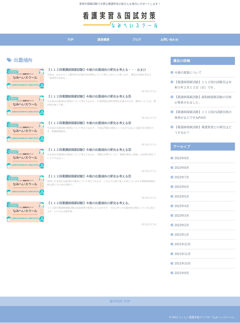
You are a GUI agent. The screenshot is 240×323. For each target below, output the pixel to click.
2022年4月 (182, 206)
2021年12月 (183, 244)
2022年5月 (182, 196)
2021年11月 (183, 253)
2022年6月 (182, 186)
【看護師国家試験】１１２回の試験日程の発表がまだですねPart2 (203, 114)
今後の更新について (188, 72)
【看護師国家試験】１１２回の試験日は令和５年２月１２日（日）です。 (203, 84)
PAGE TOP (120, 302)
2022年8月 (182, 167)
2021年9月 (182, 273)
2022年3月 (182, 215)
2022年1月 (182, 234)
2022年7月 (182, 177)
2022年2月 (182, 225)
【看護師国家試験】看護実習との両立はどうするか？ (203, 129)
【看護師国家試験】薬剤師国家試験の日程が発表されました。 (203, 99)
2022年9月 (182, 158)
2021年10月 (183, 263)
